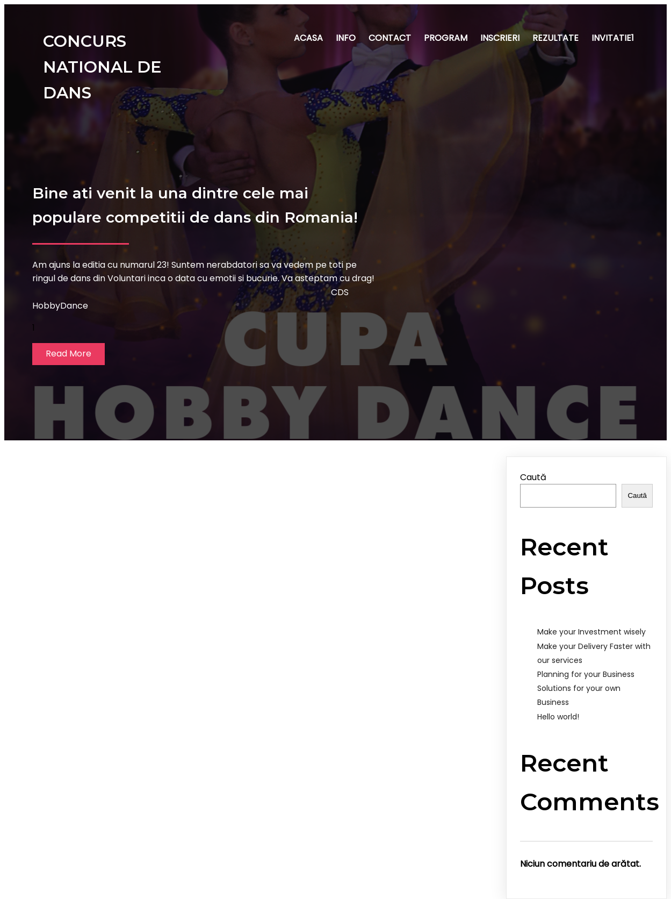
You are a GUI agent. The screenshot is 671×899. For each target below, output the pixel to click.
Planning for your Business (585, 674)
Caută (533, 477)
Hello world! (558, 716)
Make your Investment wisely (591, 631)
